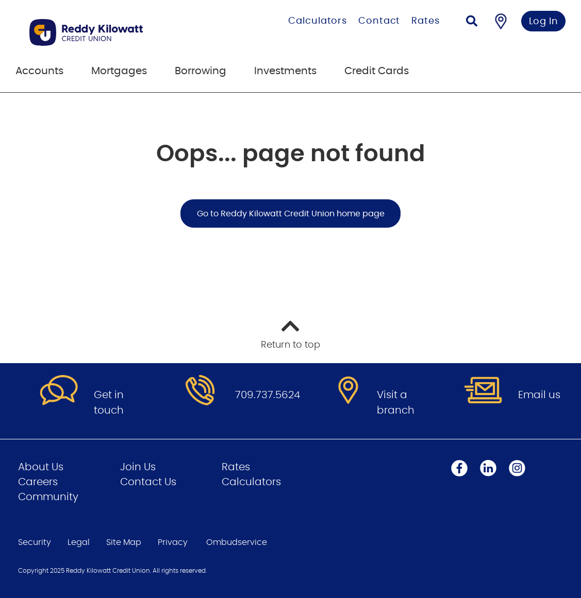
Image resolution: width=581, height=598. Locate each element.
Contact (379, 21)
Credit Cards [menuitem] (376, 71)
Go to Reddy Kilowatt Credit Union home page (291, 214)
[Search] (471, 22)
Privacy (173, 542)
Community (48, 497)
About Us (40, 467)
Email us (539, 395)
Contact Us (148, 482)
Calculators (317, 21)
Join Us (138, 467)
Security (34, 542)
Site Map (123, 542)
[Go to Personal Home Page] (117, 32)
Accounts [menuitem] (39, 71)
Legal (79, 542)
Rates (425, 21)
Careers (38, 482)
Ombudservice (236, 542)
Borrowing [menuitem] (200, 71)
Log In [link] (543, 21)
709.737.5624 (267, 395)
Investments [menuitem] (285, 71)
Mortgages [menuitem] (119, 71)
